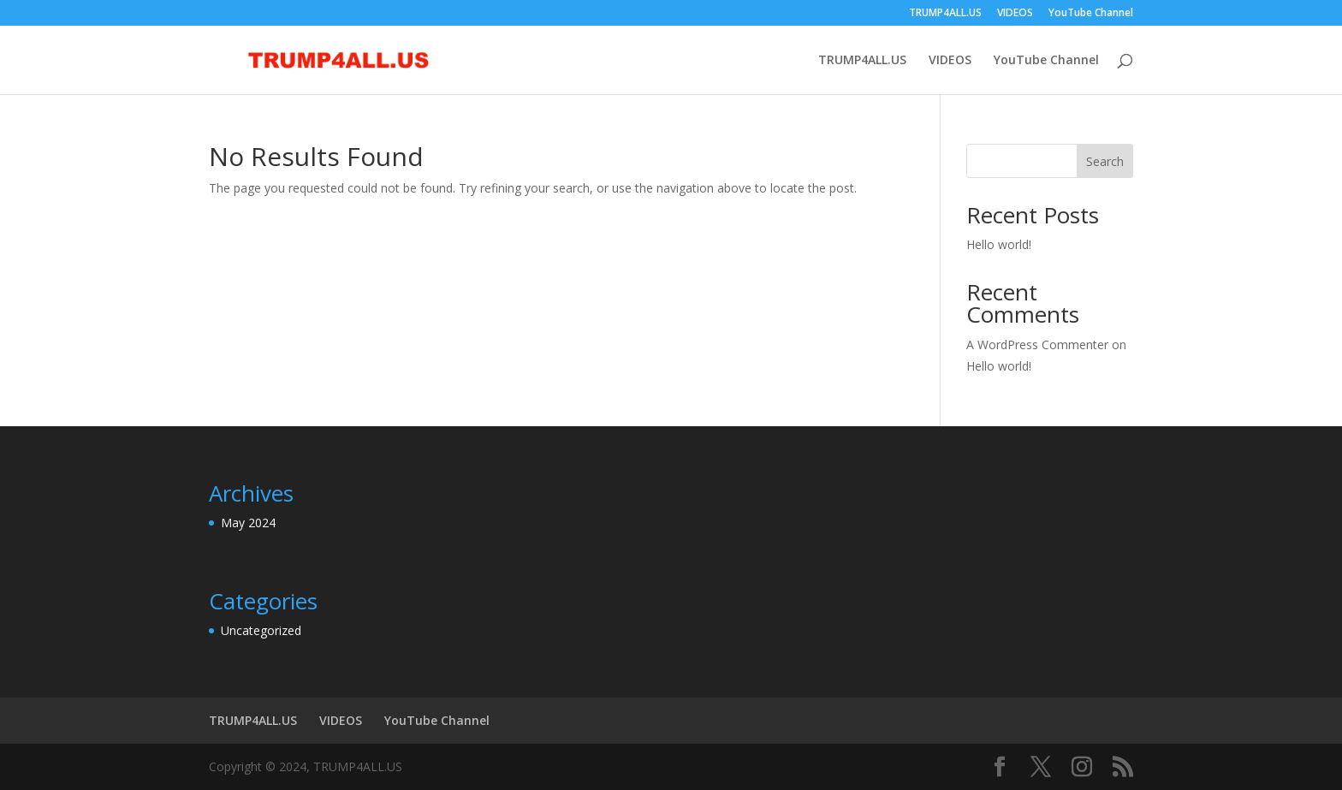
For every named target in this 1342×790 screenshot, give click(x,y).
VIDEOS (1015, 14)
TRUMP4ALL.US (945, 14)
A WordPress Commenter (1037, 344)
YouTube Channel (1090, 14)
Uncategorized (261, 630)
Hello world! (998, 244)
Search (1105, 161)
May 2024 (248, 522)
